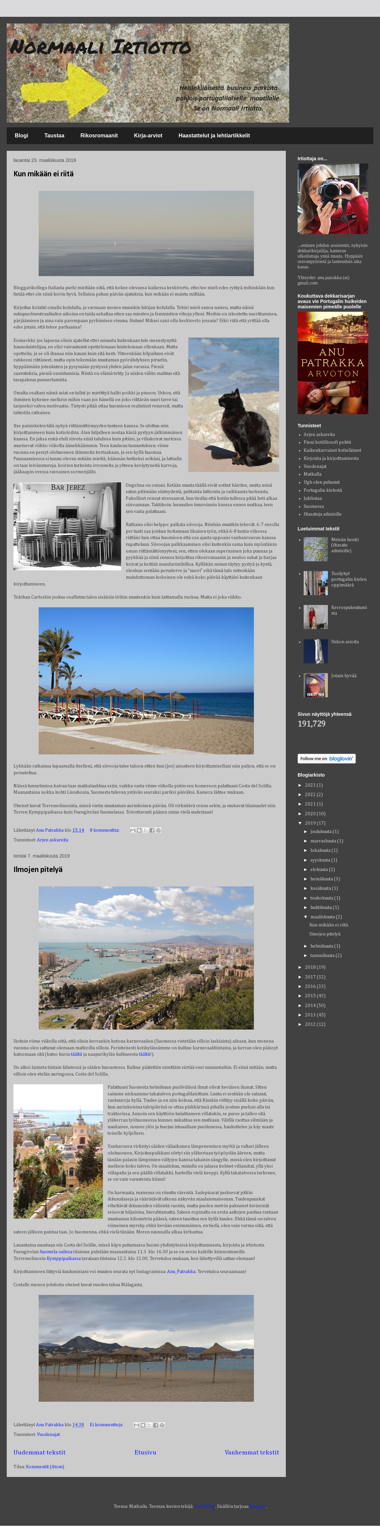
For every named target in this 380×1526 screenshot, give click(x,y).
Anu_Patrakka (181, 1271)
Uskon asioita (345, 642)
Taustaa (54, 135)
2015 (311, 996)
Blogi (21, 135)
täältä (77, 1054)
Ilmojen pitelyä (38, 870)
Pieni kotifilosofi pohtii (327, 442)
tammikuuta (323, 955)
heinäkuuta (322, 879)
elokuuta (319, 869)
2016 (311, 986)
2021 (311, 804)
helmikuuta (322, 946)
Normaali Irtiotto (101, 45)
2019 (311, 823)
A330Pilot (204, 1506)
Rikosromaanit (99, 135)
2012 (311, 1024)
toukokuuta (322, 898)
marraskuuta (323, 841)
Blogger (258, 1506)
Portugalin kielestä (323, 490)
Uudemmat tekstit (39, 1452)
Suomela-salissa (56, 1252)
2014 (311, 1005)
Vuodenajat (48, 1434)
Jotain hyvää (343, 675)
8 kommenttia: (105, 830)
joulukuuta (321, 831)
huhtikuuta (321, 907)
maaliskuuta (323, 917)
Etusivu (145, 1452)
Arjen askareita (52, 840)
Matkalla (312, 474)
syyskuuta (320, 860)
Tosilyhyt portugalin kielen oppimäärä (349, 579)
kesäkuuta (321, 888)
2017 (311, 977)
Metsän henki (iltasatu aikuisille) (345, 545)
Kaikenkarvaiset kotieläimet (332, 450)
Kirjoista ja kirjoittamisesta (331, 458)
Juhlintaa (313, 498)
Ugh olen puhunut (322, 482)
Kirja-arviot (148, 135)
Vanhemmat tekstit (252, 1452)
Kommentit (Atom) (45, 1467)
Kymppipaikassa (64, 1258)
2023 (311, 785)
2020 (311, 814)
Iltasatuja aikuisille (323, 514)
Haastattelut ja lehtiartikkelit (214, 135)
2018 (311, 967)
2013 (311, 1015)
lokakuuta (321, 850)
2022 (311, 794)
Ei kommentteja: (107, 1425)
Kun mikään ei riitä (43, 174)
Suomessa (314, 506)
